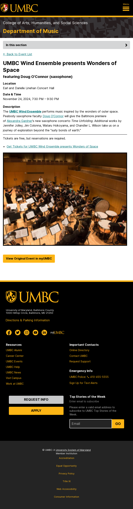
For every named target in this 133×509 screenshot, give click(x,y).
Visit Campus (13, 377)
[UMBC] (19, 8)
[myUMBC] (57, 332)
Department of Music (31, 31)
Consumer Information (66, 496)
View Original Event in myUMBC (29, 258)
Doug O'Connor (53, 116)
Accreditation (66, 458)
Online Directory (79, 350)
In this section (67, 45)
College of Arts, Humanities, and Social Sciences (45, 23)
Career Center (15, 355)
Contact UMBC (78, 355)
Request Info (36, 399)
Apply (36, 410)
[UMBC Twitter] (18, 332)
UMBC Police (77, 376)
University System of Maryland (73, 450)
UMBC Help (13, 366)
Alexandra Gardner (19, 121)
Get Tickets (52, 146)
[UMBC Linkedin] (44, 332)
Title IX (67, 481)
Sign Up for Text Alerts (83, 382)
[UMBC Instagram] (27, 332)
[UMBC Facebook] (9, 332)
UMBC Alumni (14, 350)
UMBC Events (14, 361)
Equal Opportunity (66, 465)
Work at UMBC (15, 383)
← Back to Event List (17, 54)
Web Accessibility (66, 489)
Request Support (80, 361)
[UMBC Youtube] (35, 332)
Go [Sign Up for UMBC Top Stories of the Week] (118, 423)
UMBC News (13, 372)
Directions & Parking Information (28, 320)
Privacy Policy (66, 473)
